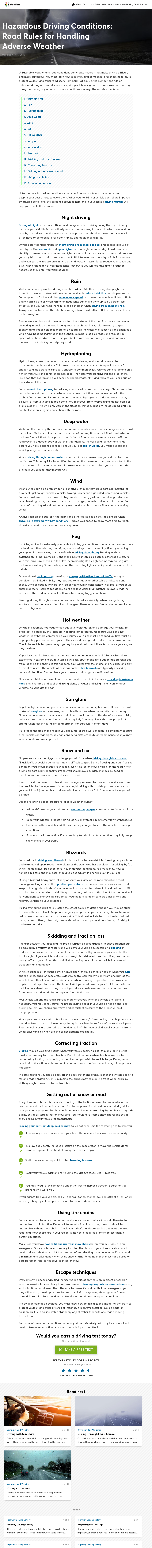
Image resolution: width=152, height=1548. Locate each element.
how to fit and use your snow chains (67, 1242)
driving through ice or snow (109, 757)
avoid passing (45, 575)
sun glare (36, 710)
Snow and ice (35, 147)
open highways (67, 248)
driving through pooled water (45, 456)
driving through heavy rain (108, 305)
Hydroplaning (35, 110)
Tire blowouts (89, 667)
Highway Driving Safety (20, 1469)
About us (124, 1526)
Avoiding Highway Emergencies (24, 1494)
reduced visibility (95, 293)
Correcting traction (40, 165)
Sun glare (32, 141)
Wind (30, 123)
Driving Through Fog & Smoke (74, 1432)
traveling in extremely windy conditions (44, 520)
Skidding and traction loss (43, 159)
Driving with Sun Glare (21, 1432)
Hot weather (34, 135)
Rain (29, 104)
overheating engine (83, 808)
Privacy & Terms (127, 1532)
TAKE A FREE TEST (76, 1348)
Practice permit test (63, 1526)
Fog (29, 128)
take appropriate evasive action (103, 1282)
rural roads (44, 248)
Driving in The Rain (117, 1432)
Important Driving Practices (121, 1469)
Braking (23, 1049)
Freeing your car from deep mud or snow (45, 1124)
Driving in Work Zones (68, 1494)
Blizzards (33, 153)
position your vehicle (70, 882)
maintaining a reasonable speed (79, 244)
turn (127, 970)
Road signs (92, 1532)
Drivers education (62, 1532)
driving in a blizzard (50, 859)
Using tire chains (38, 177)
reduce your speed (71, 297)
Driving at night (28, 225)
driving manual (113, 201)
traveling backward (82, 1158)
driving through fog (87, 551)
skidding (116, 946)
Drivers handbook (95, 1526)
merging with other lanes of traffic (91, 575)
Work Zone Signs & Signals (120, 1494)
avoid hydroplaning (41, 388)
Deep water (34, 116)
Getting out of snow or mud (45, 171)
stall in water (91, 445)
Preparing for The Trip (68, 1469)
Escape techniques (40, 183)
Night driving (34, 98)
